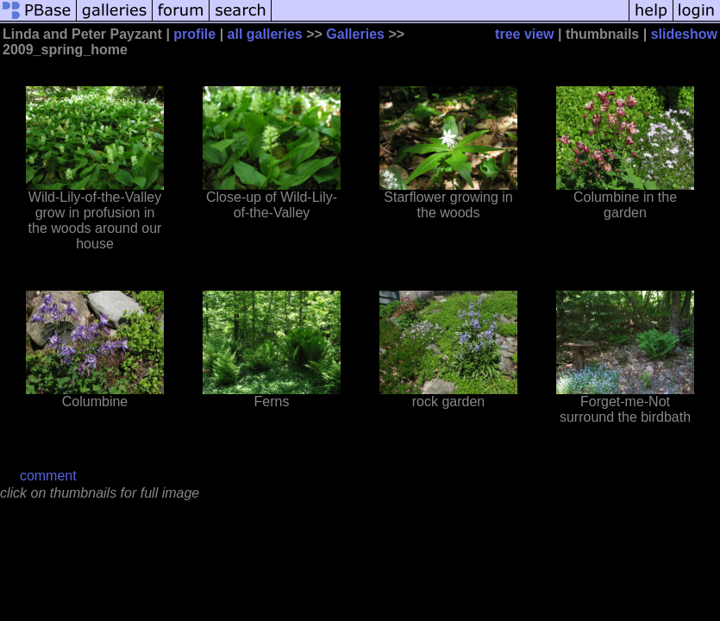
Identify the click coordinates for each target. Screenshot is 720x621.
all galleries (265, 34)
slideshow (684, 34)
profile (194, 34)
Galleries (355, 34)
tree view (524, 34)
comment (48, 475)
